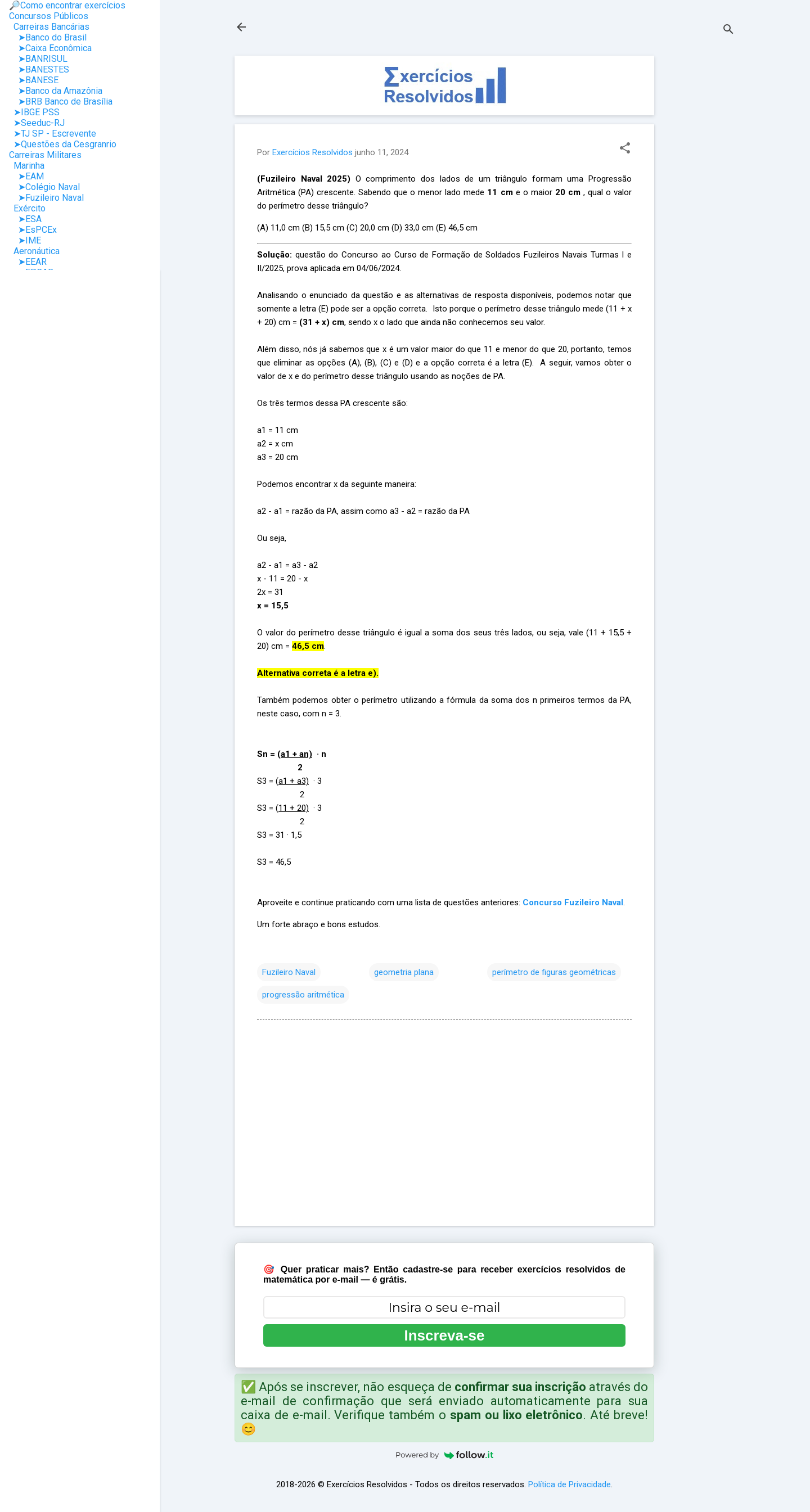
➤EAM (26, 176)
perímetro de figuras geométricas (554, 972)
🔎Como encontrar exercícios (67, 5)
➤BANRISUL (38, 58)
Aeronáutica (34, 251)
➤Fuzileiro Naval (46, 197)
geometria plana (404, 972)
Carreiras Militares (45, 155)
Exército (27, 208)
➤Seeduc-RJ (37, 123)
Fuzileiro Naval (289, 972)
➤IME (25, 240)
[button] (625, 149)
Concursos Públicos (48, 16)
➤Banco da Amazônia (55, 90)
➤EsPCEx (33, 229)
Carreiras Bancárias (49, 26)
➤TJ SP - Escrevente (52, 133)
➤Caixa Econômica (50, 48)
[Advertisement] (699, 224)
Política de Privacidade (569, 1484)
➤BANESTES (39, 69)
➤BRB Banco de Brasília (60, 101)
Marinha (26, 165)
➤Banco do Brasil (48, 37)
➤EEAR (28, 261)
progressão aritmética (303, 995)
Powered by (444, 1454)
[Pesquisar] (728, 30)
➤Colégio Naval (44, 187)
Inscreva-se (444, 1335)
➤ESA (25, 219)
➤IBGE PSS (34, 112)
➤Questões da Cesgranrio (62, 144)
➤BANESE (33, 80)
